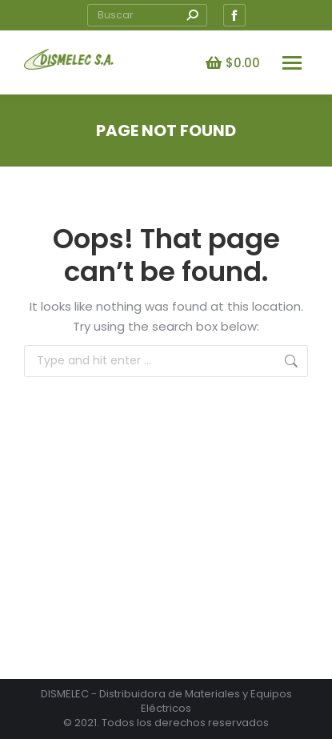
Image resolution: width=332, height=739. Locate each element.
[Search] (147, 15)
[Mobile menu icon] (292, 62)
